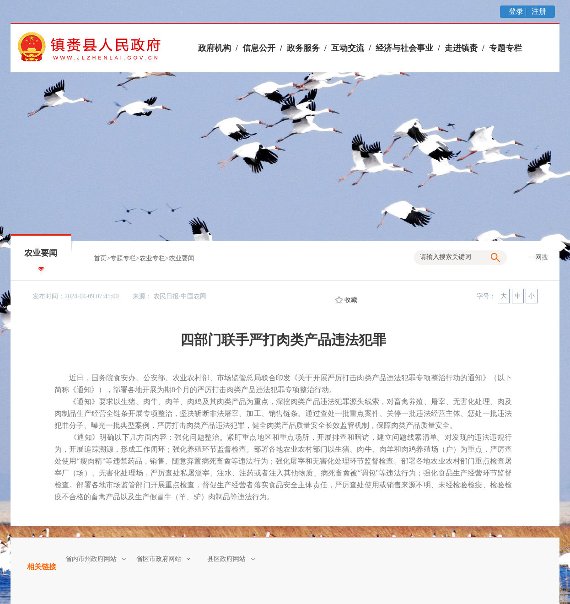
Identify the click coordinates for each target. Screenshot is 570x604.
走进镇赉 (461, 48)
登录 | (518, 11)
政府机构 (214, 48)
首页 (100, 258)
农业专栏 (152, 258)
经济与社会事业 (404, 48)
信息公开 (258, 48)
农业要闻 (181, 258)
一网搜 (538, 257)
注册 (538, 11)
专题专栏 (505, 48)
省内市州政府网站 (95, 558)
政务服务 (303, 48)
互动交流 (347, 48)
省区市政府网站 (163, 558)
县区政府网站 (231, 558)
